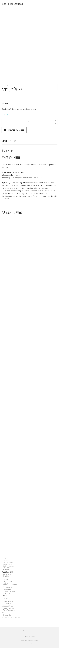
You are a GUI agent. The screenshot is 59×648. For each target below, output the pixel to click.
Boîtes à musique (9, 566)
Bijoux (8, 85)
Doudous (6, 561)
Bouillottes (6, 568)
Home (3, 85)
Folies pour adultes (11, 618)
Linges (5, 596)
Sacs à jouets (7, 581)
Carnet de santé (8, 608)
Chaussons (6, 593)
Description (8, 150)
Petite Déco (7, 574)
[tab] (8, 151)
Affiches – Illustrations (10, 585)
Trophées (6, 576)
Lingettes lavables (9, 600)
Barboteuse (7, 590)
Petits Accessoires (9, 610)
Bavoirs (5, 598)
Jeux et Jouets (8, 562)
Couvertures (7, 603)
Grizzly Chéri (7, 615)
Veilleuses (6, 578)
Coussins (6, 579)
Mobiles (5, 583)
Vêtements (7, 587)
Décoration (7, 572)
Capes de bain (8, 601)
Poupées (6, 569)
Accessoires (7, 606)
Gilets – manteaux (9, 591)
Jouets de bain (8, 564)
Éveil (4, 558)
